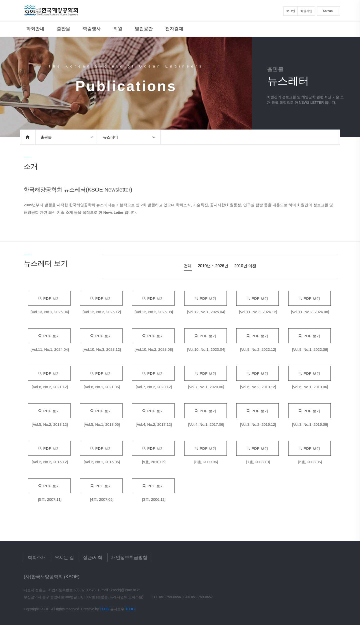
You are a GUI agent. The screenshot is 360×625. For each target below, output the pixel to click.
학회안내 (35, 28)
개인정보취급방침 (129, 557)
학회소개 (37, 557)
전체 (188, 266)
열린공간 (144, 28)
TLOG (104, 609)
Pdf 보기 (49, 298)
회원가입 (306, 11)
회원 (117, 28)
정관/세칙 (92, 557)
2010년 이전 (245, 266)
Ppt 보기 (101, 486)
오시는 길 (64, 557)
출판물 (63, 28)
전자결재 (174, 28)
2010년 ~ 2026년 (213, 266)
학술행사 (92, 28)
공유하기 (333, 137)
